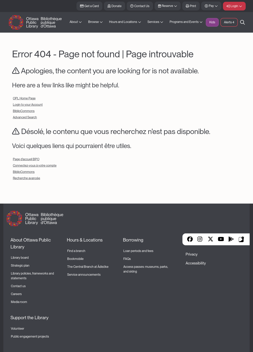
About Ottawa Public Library (31, 243)
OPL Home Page (24, 98)
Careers (16, 294)
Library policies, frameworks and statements (33, 276)
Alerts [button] (229, 22)
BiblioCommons (24, 111)
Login (234, 6)
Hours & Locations (85, 240)
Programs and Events (184, 22)
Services (153, 22)
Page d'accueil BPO (26, 159)
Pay (211, 6)
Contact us (18, 286)
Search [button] (242, 22)
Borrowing (133, 240)
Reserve (167, 6)
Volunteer (17, 328)
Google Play (231, 239)
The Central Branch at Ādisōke (88, 267)
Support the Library (29, 317)
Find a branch (76, 251)
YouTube (221, 239)
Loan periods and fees (138, 251)
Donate (116, 6)
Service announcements (84, 275)
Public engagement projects (30, 336)
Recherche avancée (26, 178)
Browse (93, 22)
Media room (19, 302)
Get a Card (91, 6)
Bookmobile (75, 259)
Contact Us (141, 6)
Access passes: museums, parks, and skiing (146, 269)
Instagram (200, 239)
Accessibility (196, 263)
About (74, 22)
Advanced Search (25, 117)
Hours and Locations (123, 22)
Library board (20, 258)
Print (193, 6)
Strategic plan (20, 265)
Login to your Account (28, 105)
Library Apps (241, 239)
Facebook (190, 239)
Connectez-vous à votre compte (35, 165)
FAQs (127, 259)
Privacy (191, 254)
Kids (212, 22)
